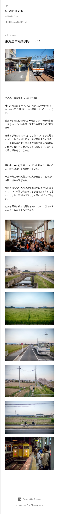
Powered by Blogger (29, 499)
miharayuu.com (16, 22)
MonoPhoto (15, 11)
